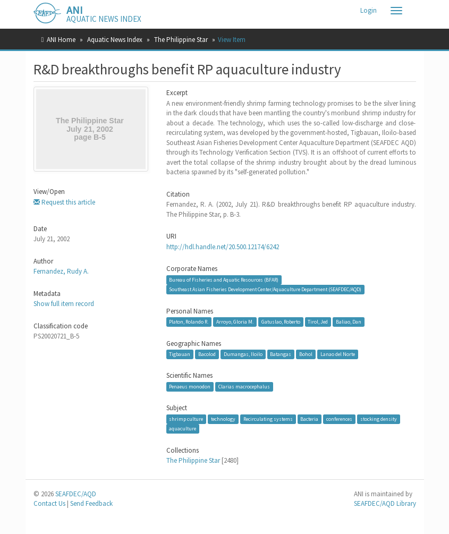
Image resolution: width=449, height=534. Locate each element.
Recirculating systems (268, 419)
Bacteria (309, 419)
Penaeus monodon (189, 386)
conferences (339, 419)
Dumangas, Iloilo (243, 354)
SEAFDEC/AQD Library (385, 503)
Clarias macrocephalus (244, 386)
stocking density (378, 419)
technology (223, 419)
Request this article (64, 202)
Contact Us (49, 503)
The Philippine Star (181, 39)
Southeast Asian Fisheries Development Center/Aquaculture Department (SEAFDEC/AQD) (265, 289)
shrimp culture (186, 419)
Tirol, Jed (318, 321)
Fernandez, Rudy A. (61, 271)
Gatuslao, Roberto (280, 321)
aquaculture (182, 428)
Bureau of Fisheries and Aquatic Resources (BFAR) (223, 279)
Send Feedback (91, 503)
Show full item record (63, 303)
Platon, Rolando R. (188, 321)
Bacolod (207, 354)
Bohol (305, 354)
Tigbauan (179, 354)
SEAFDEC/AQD (75, 493)
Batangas (280, 354)
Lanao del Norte (337, 354)
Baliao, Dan (348, 321)
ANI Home (61, 39)
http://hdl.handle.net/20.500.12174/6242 (222, 246)
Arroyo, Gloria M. (234, 321)
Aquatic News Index (114, 39)
